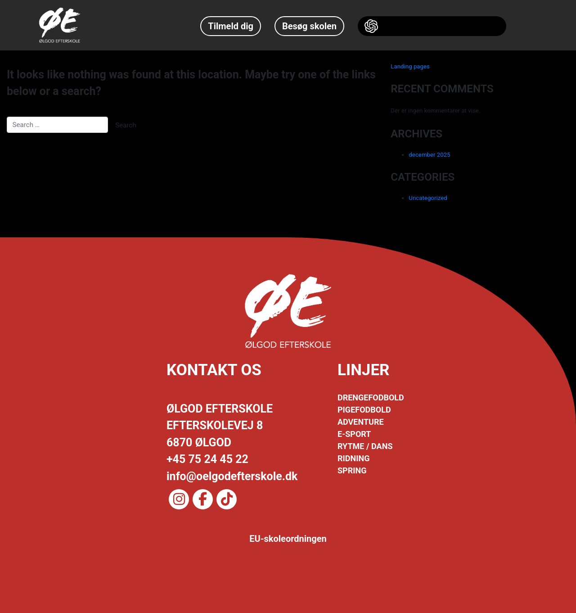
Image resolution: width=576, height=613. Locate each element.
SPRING (352, 470)
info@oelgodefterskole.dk (231, 476)
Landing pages (410, 66)
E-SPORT (354, 434)
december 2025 (429, 154)
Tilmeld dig (230, 26)
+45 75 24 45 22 (207, 459)
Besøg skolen (309, 26)
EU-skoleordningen (288, 538)
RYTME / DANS (365, 446)
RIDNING (353, 458)
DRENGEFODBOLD (371, 397)
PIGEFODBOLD (364, 409)
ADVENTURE (361, 422)
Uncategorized (428, 198)
